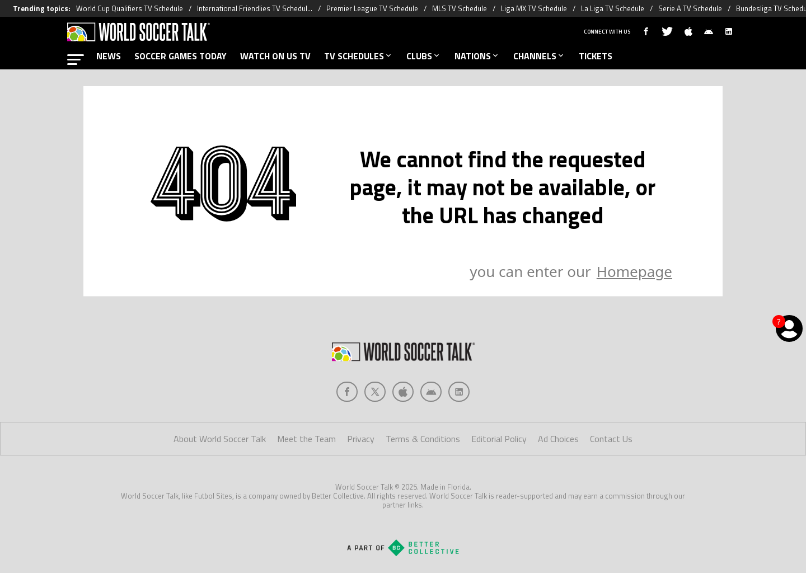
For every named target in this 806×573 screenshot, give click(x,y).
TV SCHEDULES (358, 56)
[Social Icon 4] (459, 391)
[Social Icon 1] (375, 391)
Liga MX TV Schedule (534, 8)
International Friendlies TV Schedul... (254, 8)
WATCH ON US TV (275, 56)
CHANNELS (539, 56)
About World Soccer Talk (220, 438)
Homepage (634, 271)
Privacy (360, 438)
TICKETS (595, 56)
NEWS (108, 56)
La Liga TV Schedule (612, 8)
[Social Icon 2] (403, 391)
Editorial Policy (499, 438)
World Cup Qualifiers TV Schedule (129, 8)
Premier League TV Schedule (372, 8)
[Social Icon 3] (431, 391)
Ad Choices (558, 438)
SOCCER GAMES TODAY (180, 56)
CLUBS (423, 56)
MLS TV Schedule (459, 8)
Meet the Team (306, 438)
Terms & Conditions (423, 438)
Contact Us (611, 438)
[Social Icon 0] (347, 391)
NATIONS (477, 56)
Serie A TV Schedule (690, 8)
